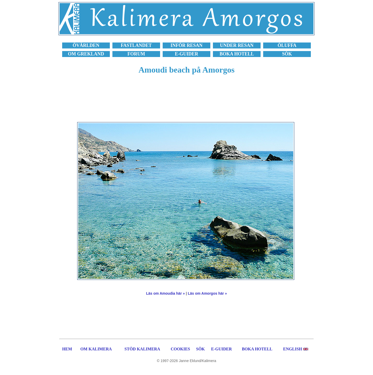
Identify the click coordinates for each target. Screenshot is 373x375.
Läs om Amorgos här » (207, 293)
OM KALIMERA (96, 349)
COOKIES (180, 349)
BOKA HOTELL (257, 349)
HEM (67, 349)
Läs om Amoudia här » (165, 293)
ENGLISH (292, 349)
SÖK (200, 349)
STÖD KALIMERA (142, 349)
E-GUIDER (221, 349)
